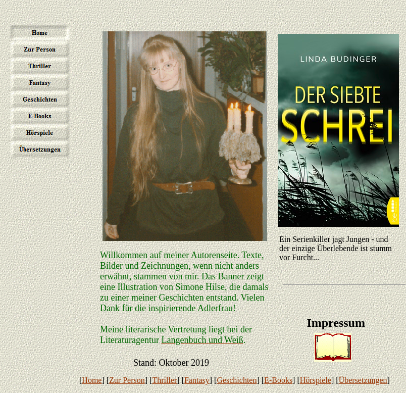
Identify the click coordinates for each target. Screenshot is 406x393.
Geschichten (237, 380)
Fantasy (197, 380)
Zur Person (127, 380)
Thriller (164, 380)
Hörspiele (315, 380)
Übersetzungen (363, 380)
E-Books (278, 380)
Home (92, 380)
